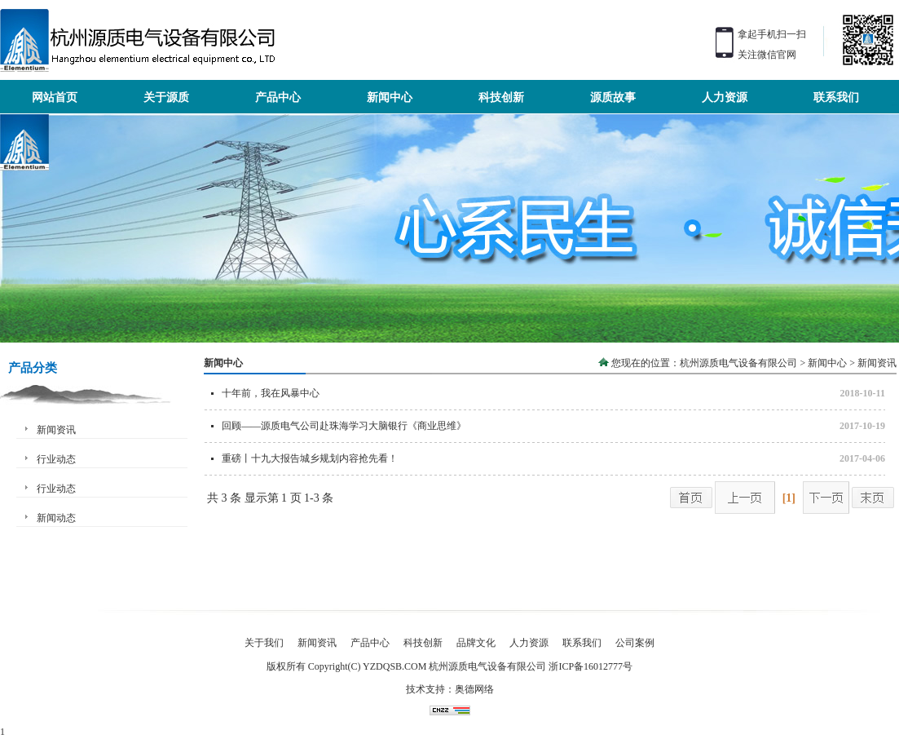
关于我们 (264, 642)
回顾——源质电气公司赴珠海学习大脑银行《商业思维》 (344, 425)
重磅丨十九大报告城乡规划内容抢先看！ (310, 458)
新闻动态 (56, 518)
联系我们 (582, 642)
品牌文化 (476, 642)
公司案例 (634, 642)
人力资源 (529, 642)
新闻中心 (827, 363)
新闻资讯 (56, 430)
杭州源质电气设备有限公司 (738, 363)
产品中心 (370, 642)
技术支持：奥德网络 (450, 689)
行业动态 (56, 459)
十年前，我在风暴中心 (270, 393)
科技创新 (423, 642)
